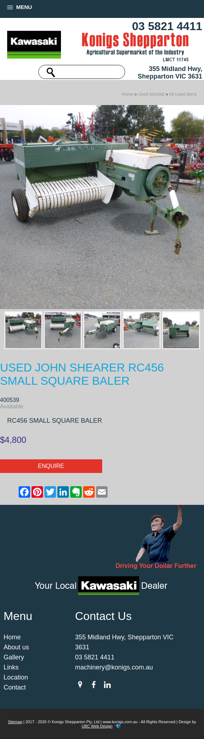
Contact (15, 687)
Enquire (51, 466)
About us (16, 647)
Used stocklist (151, 94)
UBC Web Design (97, 726)
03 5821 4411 (167, 26)
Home (127, 94)
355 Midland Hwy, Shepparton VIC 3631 (170, 72)
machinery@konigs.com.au (114, 667)
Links (11, 667)
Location (16, 677)
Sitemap (15, 722)
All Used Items (183, 94)
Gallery (14, 657)
